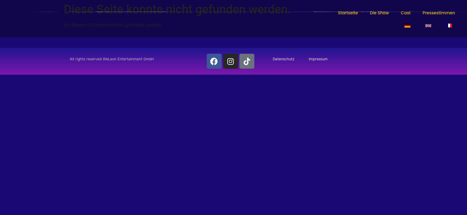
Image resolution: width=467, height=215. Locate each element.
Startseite (348, 13)
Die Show (379, 13)
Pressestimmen (439, 13)
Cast (406, 13)
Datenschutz (284, 59)
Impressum (318, 59)
